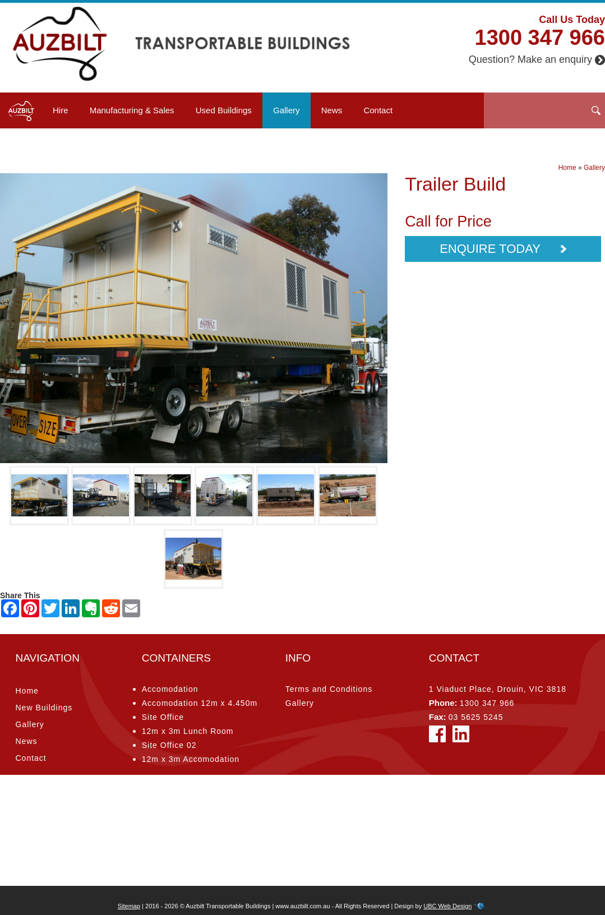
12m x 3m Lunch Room (188, 731)
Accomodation (170, 689)
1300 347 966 (540, 37)
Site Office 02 (169, 745)
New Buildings (44, 707)
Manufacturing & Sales (132, 110)
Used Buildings (224, 110)
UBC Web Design (447, 906)
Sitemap (129, 906)
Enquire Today (503, 249)
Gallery (286, 110)
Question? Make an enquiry (537, 59)
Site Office (163, 717)
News (332, 110)
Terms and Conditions (328, 689)
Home (567, 168)
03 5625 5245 (476, 717)
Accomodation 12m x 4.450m (199, 703)
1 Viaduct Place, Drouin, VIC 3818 (497, 689)
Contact (377, 110)
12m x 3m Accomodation (190, 759)
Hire (60, 110)
